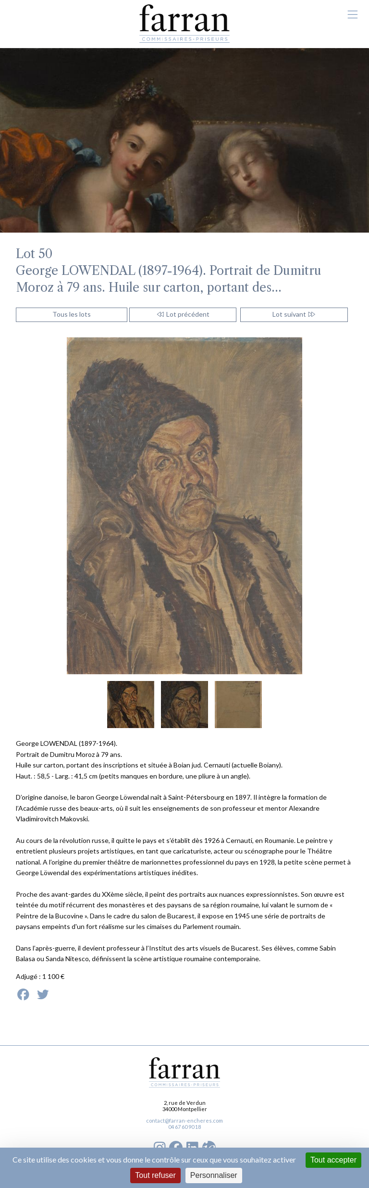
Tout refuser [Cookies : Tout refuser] (155, 1175)
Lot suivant (294, 314)
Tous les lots (71, 314)
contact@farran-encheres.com (184, 1120)
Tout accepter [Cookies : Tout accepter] (333, 1160)
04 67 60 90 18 (184, 1127)
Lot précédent (182, 314)
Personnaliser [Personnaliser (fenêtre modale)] (213, 1175)
